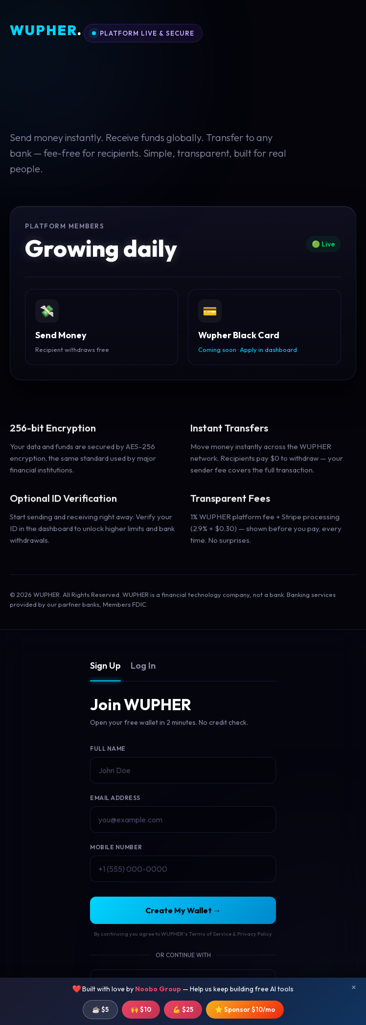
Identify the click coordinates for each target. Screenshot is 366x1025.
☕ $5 (100, 1009)
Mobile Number (116, 847)
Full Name (108, 748)
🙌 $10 (141, 1009)
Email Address (115, 797)
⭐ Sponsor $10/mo (245, 1009)
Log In (143, 665)
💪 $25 (183, 1009)
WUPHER (46, 30)
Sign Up (105, 665)
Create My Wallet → (183, 910)
